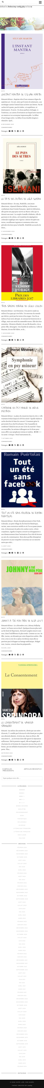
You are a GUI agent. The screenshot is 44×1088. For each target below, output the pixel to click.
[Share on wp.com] (23, 131)
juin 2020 (22, 1015)
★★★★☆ (22, 793)
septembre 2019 (22, 1044)
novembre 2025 (22, 854)
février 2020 (22, 1027)
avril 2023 (22, 915)
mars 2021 (22, 989)
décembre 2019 (22, 1034)
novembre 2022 (22, 931)
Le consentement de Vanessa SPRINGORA (17, 724)
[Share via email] (9, 131)
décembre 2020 (22, 998)
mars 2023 (22, 918)
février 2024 (22, 883)
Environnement (22, 812)
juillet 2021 (22, 976)
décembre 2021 (22, 960)
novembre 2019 (22, 1037)
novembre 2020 (22, 1002)
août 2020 (22, 1008)
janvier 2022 (22, 957)
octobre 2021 (22, 966)
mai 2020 (22, 1018)
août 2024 (22, 876)
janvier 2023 (22, 924)
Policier (22, 838)
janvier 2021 (22, 995)
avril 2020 (22, 1021)
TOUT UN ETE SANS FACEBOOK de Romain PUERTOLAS (21, 515)
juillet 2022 (22, 937)
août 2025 (22, 860)
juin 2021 (22, 979)
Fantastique (22, 818)
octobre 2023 (22, 895)
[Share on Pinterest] (17, 131)
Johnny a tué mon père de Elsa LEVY (21, 620)
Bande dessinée (22, 806)
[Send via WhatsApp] (20, 131)
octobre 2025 (22, 857)
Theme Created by (22, 1085)
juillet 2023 (22, 905)
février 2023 (22, 921)
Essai (22, 815)
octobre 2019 (22, 1040)
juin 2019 (22, 1053)
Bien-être (22, 809)
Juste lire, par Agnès (25, 1082)
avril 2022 (22, 947)
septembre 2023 (22, 899)
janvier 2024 (22, 886)
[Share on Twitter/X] (15, 131)
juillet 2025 (22, 863)
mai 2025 (22, 866)
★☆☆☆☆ (22, 802)
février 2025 (22, 873)
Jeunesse (22, 825)
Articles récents (32, 769)
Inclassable (22, 822)
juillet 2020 (22, 1011)
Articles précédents (8, 770)
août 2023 (22, 902)
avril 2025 (22, 870)
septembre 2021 (22, 970)
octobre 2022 (22, 934)
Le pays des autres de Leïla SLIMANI (20, 199)
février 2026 (22, 847)
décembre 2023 (22, 889)
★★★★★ (22, 790)
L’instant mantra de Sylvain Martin (21, 94)
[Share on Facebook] (12, 131)
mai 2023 (22, 912)
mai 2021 (22, 982)
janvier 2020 (22, 1031)
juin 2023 (22, 908)
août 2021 (22, 973)
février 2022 (22, 953)
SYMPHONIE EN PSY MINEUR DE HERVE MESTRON (19, 410)
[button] (41, 2)
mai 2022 (22, 944)
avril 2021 (22, 986)
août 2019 (22, 1047)
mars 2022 (22, 950)
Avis (3, 91)
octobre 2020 (22, 1005)
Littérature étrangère (22, 828)
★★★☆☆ (22, 796)
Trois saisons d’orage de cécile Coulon (21, 306)
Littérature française (22, 831)
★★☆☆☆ (22, 799)
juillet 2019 (22, 1050)
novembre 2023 (22, 892)
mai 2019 (22, 1056)
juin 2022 (22, 941)
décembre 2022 (22, 928)
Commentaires (6, 127)
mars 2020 (22, 1024)
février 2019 (22, 1066)
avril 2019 (22, 1060)
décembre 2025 (22, 850)
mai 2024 (22, 879)
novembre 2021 (22, 963)
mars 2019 (22, 1063)
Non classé (22, 835)
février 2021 (22, 992)
